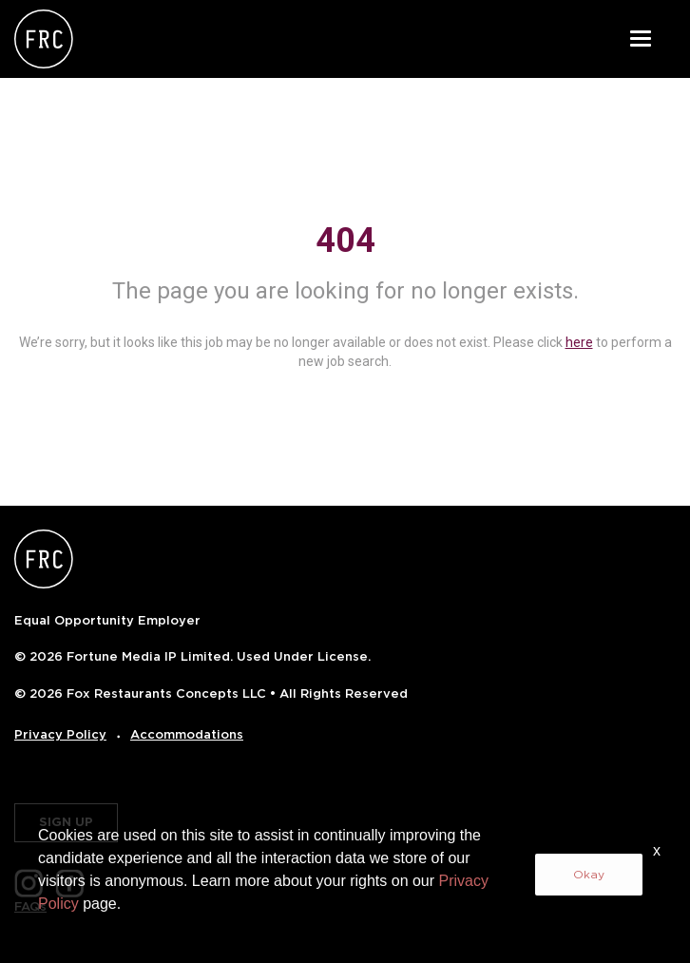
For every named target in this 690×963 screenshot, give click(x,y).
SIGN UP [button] (66, 822)
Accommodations (186, 734)
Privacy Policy (60, 734)
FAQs (30, 906)
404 (345, 240)
